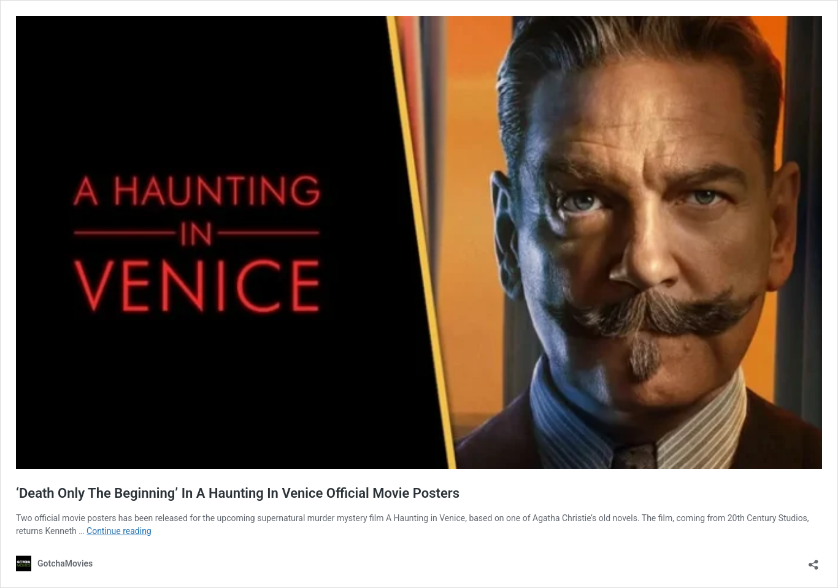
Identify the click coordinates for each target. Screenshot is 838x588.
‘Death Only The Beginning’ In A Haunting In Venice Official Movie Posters (237, 493)
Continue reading (119, 531)
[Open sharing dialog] (813, 560)
